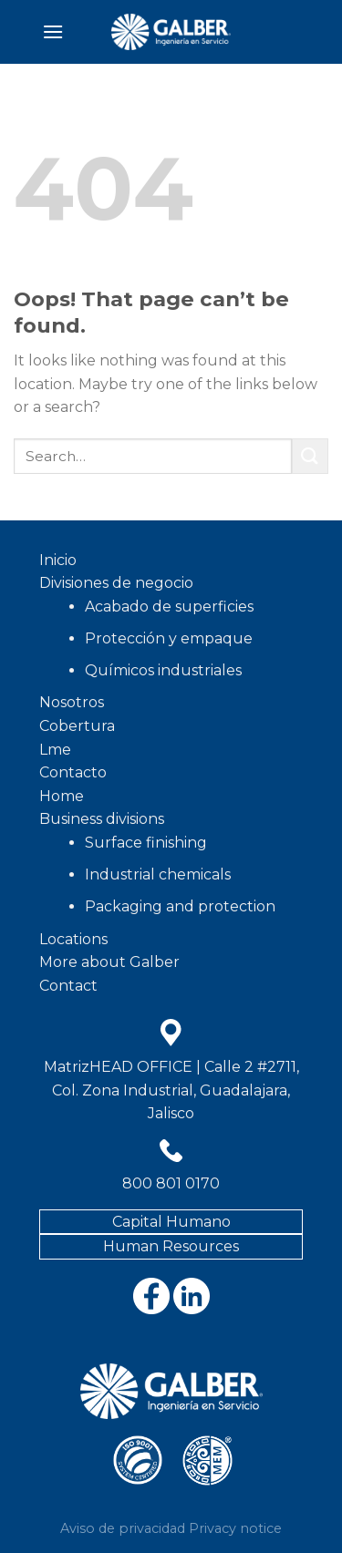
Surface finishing (146, 842)
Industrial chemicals (158, 874)
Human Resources (171, 1246)
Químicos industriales (163, 670)
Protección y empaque (169, 638)
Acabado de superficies (169, 606)
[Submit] (310, 456)
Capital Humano (171, 1221)
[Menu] (53, 31)
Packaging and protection (180, 906)
